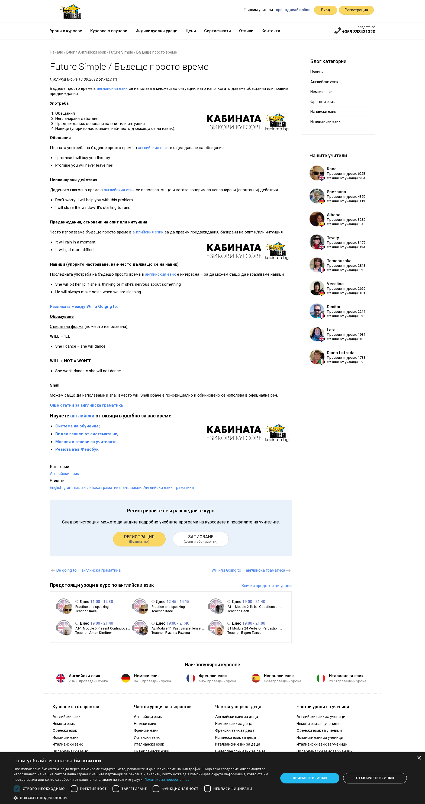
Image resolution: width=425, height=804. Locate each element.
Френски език (322, 102)
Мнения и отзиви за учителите (86, 441)
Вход (325, 10)
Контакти (271, 30)
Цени (191, 30)
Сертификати (217, 30)
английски (82, 416)
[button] (142, 797)
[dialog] (212, 778)
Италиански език (325, 121)
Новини (317, 72)
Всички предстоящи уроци (267, 585)
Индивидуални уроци (157, 30)
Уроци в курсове (66, 30)
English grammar (64, 487)
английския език (112, 88)
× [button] (419, 758)
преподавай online (293, 10)
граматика (184, 487)
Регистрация (356, 10)
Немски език (321, 92)
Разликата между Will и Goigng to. (84, 306)
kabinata (110, 79)
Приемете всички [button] (310, 778)
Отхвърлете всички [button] (375, 778)
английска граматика (101, 487)
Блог (70, 52)
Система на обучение (77, 426)
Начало (56, 52)
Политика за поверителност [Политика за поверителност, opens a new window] (167, 779)
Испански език (323, 111)
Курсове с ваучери (108, 30)
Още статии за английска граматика (86, 405)
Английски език (92, 52)
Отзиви (246, 30)
